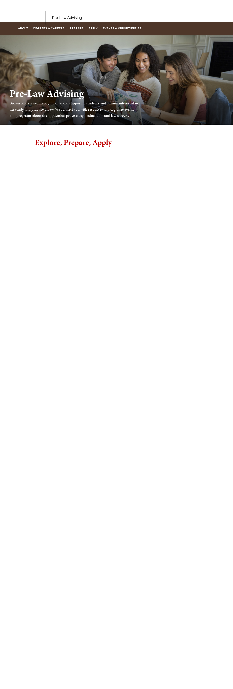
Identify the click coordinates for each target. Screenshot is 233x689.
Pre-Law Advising (67, 11)
